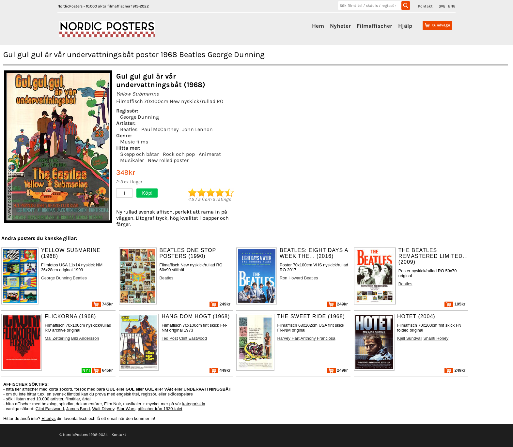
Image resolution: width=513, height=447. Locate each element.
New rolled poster (168, 160)
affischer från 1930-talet (160, 408)
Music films (134, 142)
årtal (86, 398)
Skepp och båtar (139, 154)
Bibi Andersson (85, 338)
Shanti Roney (435, 338)
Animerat (210, 154)
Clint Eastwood (193, 338)
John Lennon (197, 129)
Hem (318, 25)
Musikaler (132, 160)
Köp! (147, 193)
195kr (454, 304)
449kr (220, 370)
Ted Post (170, 338)
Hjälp (405, 25)
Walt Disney (103, 408)
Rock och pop (179, 154)
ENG (452, 6)
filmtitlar (73, 398)
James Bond (78, 408)
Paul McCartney (160, 129)
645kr (102, 370)
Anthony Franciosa (318, 338)
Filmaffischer (374, 25)
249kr (220, 304)
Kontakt (425, 6)
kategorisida (193, 403)
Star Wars (126, 408)
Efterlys (48, 418)
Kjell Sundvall (409, 338)
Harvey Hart (288, 338)
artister (57, 398)
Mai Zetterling (57, 338)
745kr (102, 304)
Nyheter (340, 25)
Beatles (128, 129)
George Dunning (139, 117)
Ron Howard (291, 278)
